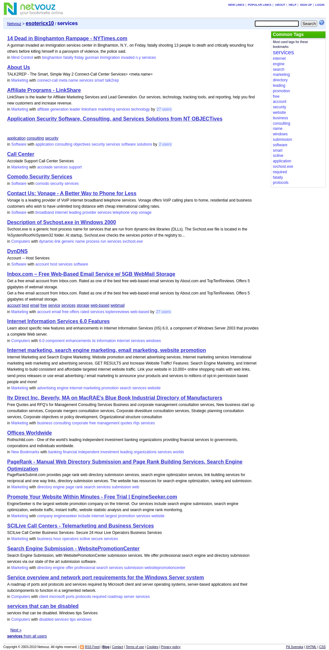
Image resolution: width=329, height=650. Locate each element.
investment (110, 452)
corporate (80, 423)
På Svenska (294, 647)
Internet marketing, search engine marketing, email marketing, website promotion (106, 350)
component (55, 341)
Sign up (306, 4)
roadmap (114, 596)
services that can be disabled (42, 606)
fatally (68, 57)
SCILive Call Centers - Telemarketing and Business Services (80, 525)
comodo (42, 183)
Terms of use (135, 647)
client (43, 596)
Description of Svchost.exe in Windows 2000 (61, 222)
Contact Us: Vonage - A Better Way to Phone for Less (71, 193)
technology (140, 109)
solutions (144, 144)
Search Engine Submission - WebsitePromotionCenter (73, 548)
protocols (83, 596)
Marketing (19, 80)
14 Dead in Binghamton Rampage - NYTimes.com (67, 38)
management (108, 423)
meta (63, 80)
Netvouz (14, 24)
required (99, 596)
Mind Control (22, 57)
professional (85, 567)
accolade (45, 167)
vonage (145, 212)
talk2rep (112, 80)
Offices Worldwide (29, 433)
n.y (138, 57)
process (93, 241)
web (135, 487)
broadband (44, 212)
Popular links (259, 4)
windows (153, 341)
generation (59, 109)
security (51, 138)
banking (55, 452)
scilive (85, 539)
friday (79, 57)
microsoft (57, 596)
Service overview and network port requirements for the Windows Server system (105, 577)
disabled (46, 619)
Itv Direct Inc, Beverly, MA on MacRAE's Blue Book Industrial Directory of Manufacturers (114, 398)
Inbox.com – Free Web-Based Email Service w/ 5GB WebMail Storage (91, 274)
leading (75, 212)
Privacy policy (171, 647)
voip (134, 212)
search (125, 388)
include (84, 516)
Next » (16, 630)
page (70, 487)
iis (93, 341)
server (129, 596)
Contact (117, 647)
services (149, 57)
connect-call (47, 80)
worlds (178, 452)
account (42, 264)
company (45, 516)
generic (68, 241)
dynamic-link (50, 241)
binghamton (52, 57)
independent (88, 452)
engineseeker (65, 516)
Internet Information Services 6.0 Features (58, 321)
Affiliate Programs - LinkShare (44, 90)
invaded (128, 57)
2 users (165, 144)
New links (236, 4)
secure (97, 539)
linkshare (89, 109)
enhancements (78, 341)
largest (111, 516)
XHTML (311, 647)
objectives (81, 144)
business (44, 423)
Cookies (152, 647)
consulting (35, 138)
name (73, 80)
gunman (92, 57)
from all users (27, 636)
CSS (322, 647)
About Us (18, 67)
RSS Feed (92, 647)
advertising (46, 388)
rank (79, 487)
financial (70, 452)
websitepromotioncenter (165, 567)
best (25, 305)
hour (57, 539)
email (35, 305)
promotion (110, 388)
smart (99, 80)
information (106, 341)
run (103, 241)
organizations (145, 452)
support (75, 167)
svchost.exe (132, 241)
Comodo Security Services (39, 176)
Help (293, 4)
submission (121, 487)
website (154, 388)
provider (89, 212)
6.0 (42, 341)
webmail (118, 305)
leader (75, 109)
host (54, 264)
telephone (121, 212)
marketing (106, 109)
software (128, 144)
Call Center (20, 154)
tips (73, 619)
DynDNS (17, 251)
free (43, 305)
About (280, 4)
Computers (20, 241)
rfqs (136, 423)
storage (82, 305)
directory (44, 487)
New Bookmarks (25, 452)
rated (84, 312)
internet (61, 212)
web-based (100, 305)
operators (70, 539)
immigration (110, 57)
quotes (126, 423)
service (54, 305)
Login (320, 4)
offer (69, 567)
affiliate (43, 109)
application (16, 138)
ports (70, 596)
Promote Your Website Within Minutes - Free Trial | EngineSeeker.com (92, 497)
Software (18, 144)
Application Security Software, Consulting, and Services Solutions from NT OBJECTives (114, 119)
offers (74, 312)
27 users (164, 109)
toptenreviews (117, 312)
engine (62, 388)
